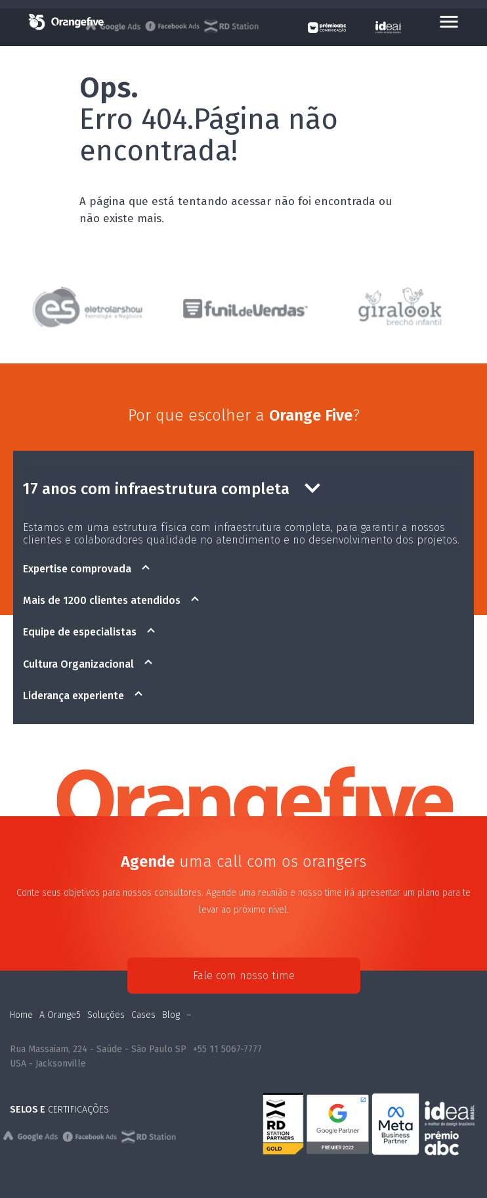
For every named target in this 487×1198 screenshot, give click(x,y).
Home (21, 1015)
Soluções (106, 1015)
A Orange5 (60, 1015)
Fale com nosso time (244, 975)
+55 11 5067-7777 (227, 1049)
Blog (171, 1015)
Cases (143, 1015)
